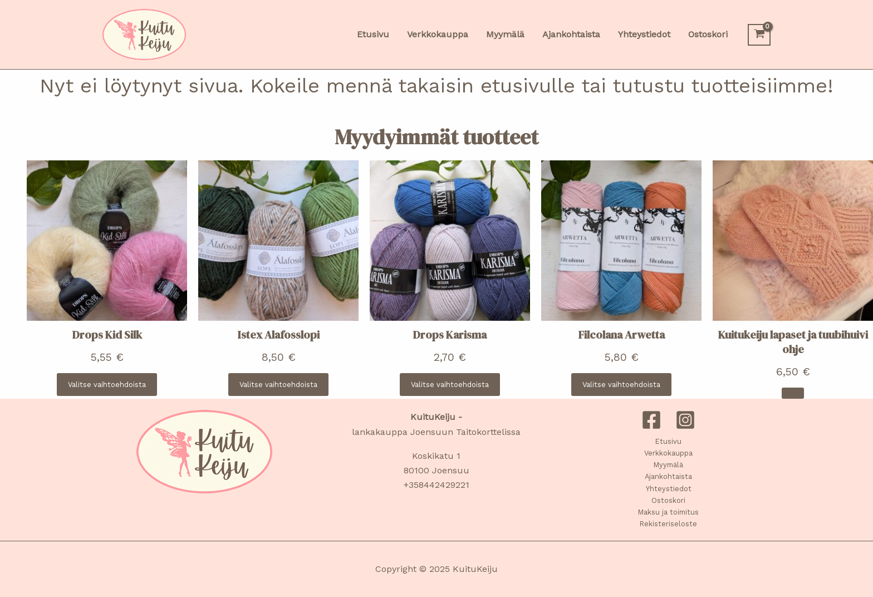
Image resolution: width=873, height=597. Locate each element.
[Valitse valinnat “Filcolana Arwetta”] (621, 384)
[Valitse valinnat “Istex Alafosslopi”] (278, 384)
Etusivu (668, 441)
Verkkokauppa (668, 453)
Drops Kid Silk (107, 334)
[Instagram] (685, 420)
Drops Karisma (450, 334)
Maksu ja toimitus (668, 512)
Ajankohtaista (668, 476)
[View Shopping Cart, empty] (759, 35)
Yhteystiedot (668, 489)
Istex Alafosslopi (279, 334)
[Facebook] (651, 420)
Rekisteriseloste (668, 524)
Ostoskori (668, 500)
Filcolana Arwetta (621, 334)
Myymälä (668, 465)
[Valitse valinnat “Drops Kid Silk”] (107, 384)
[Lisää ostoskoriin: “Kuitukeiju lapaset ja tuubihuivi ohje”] (793, 393)
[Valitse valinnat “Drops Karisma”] (450, 384)
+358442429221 (436, 484)
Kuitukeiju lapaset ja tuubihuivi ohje (793, 341)
